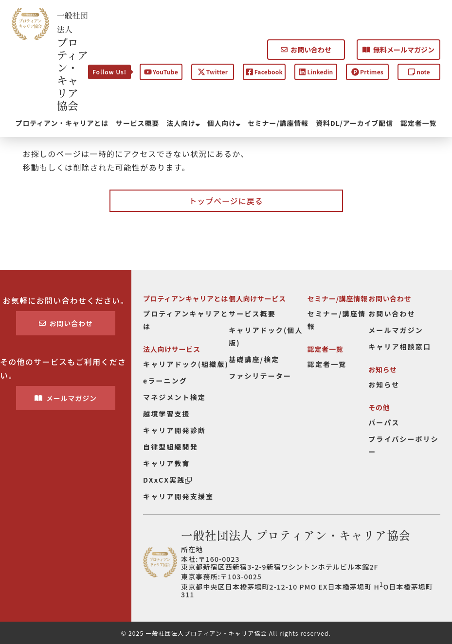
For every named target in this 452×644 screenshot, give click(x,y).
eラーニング (165, 380)
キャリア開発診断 (174, 430)
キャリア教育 (166, 463)
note (419, 72)
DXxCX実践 (167, 480)
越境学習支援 (166, 413)
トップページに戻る (226, 201)
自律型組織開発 (170, 447)
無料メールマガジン (398, 49)
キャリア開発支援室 (178, 496)
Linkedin (315, 72)
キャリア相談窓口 (399, 346)
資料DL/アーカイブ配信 (354, 123)
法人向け (182, 123)
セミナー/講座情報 (278, 123)
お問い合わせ (306, 49)
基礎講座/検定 (254, 359)
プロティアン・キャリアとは (62, 123)
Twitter (213, 72)
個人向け (223, 123)
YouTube (161, 72)
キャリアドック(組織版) (186, 364)
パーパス (383, 422)
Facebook (264, 72)
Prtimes (367, 72)
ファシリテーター (260, 376)
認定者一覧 (418, 123)
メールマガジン (66, 398)
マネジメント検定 (174, 397)
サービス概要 (137, 123)
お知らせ (383, 384)
